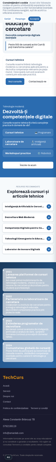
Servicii (6, 391)
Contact (7, 401)
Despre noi (8, 396)
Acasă (6, 385)
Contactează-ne (37, 81)
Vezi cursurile (15, 81)
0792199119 (9, 426)
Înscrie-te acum (28, 165)
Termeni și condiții (39, 408)
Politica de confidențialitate (15, 408)
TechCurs (13, 377)
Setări (7, 19)
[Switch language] (8, 457)
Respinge (20, 19)
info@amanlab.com (13, 433)
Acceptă (34, 19)
